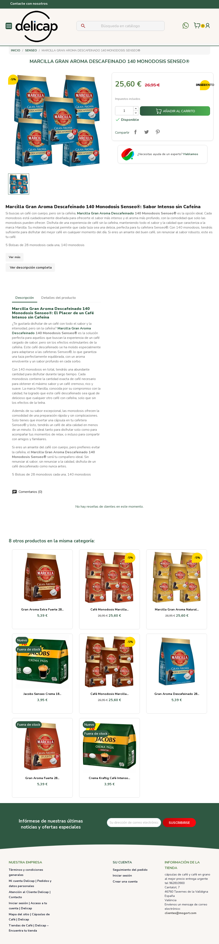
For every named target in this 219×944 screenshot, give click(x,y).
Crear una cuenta (125, 882)
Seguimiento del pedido (130, 870)
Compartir (135, 132)
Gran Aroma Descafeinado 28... (176, 694)
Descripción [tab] (24, 297)
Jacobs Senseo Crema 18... (42, 694)
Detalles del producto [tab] (58, 297)
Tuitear (146, 132)
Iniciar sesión (122, 876)
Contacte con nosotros (29, 3)
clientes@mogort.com (180, 913)
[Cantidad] (124, 110)
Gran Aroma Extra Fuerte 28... (42, 609)
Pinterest (157, 132)
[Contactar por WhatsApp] (185, 26)
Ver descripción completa (31, 267)
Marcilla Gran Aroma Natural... (177, 609)
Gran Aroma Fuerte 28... (42, 778)
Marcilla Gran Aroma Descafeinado (105, 213)
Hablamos (190, 154)
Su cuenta (122, 862)
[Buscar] (120, 26)
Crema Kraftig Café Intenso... (109, 778)
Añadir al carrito (175, 111)
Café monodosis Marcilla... (109, 609)
